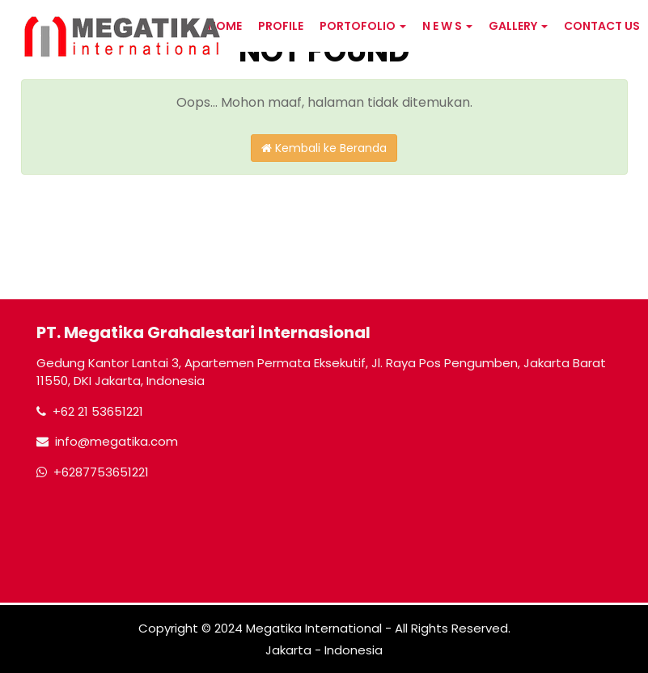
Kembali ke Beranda (324, 148)
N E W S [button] (447, 26)
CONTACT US (602, 26)
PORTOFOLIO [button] (363, 26)
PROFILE (280, 26)
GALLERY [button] (518, 26)
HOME (225, 26)
